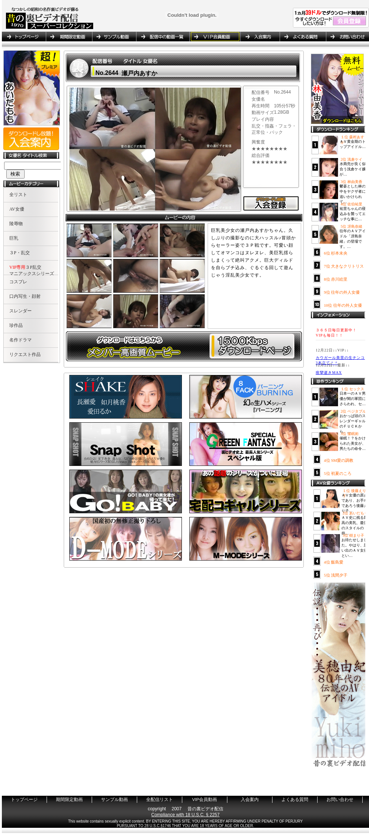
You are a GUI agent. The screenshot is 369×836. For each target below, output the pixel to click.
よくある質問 (303, 36)
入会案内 (260, 36)
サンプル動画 (114, 36)
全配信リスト (162, 36)
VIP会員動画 (214, 36)
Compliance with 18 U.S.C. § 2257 (185, 814)
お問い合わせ (346, 36)
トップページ (24, 36)
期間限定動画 (69, 36)
